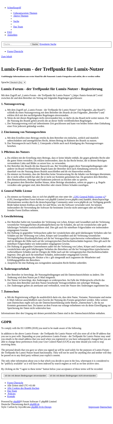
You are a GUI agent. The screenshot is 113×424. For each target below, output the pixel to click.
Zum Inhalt (6, 56)
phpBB (16, 401)
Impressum (94, 407)
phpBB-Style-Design (41, 407)
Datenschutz (106, 407)
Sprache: (5, 82)
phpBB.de (34, 404)
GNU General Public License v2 (89, 196)
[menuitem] (25, 13)
